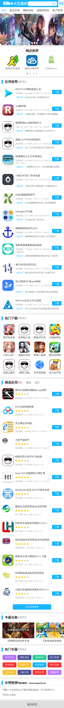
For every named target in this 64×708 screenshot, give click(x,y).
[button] (27, 73)
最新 (28, 382)
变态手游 (15, 10)
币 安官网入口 (48, 690)
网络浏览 (28, 10)
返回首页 (32, 704)
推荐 (20, 382)
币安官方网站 (9, 695)
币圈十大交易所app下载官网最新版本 (20, 690)
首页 (3, 10)
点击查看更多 (32, 607)
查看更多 (22, 81)
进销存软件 (43, 10)
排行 (37, 382)
